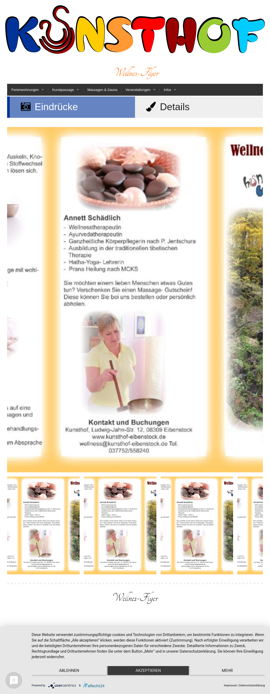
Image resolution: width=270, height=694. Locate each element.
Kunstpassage (63, 90)
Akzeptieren (148, 670)
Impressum (230, 685)
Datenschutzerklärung (252, 685)
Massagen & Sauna (102, 90)
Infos (167, 90)
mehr (230, 670)
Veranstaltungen (138, 90)
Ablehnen (66, 670)
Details (167, 106)
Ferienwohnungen (25, 90)
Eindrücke (49, 106)
